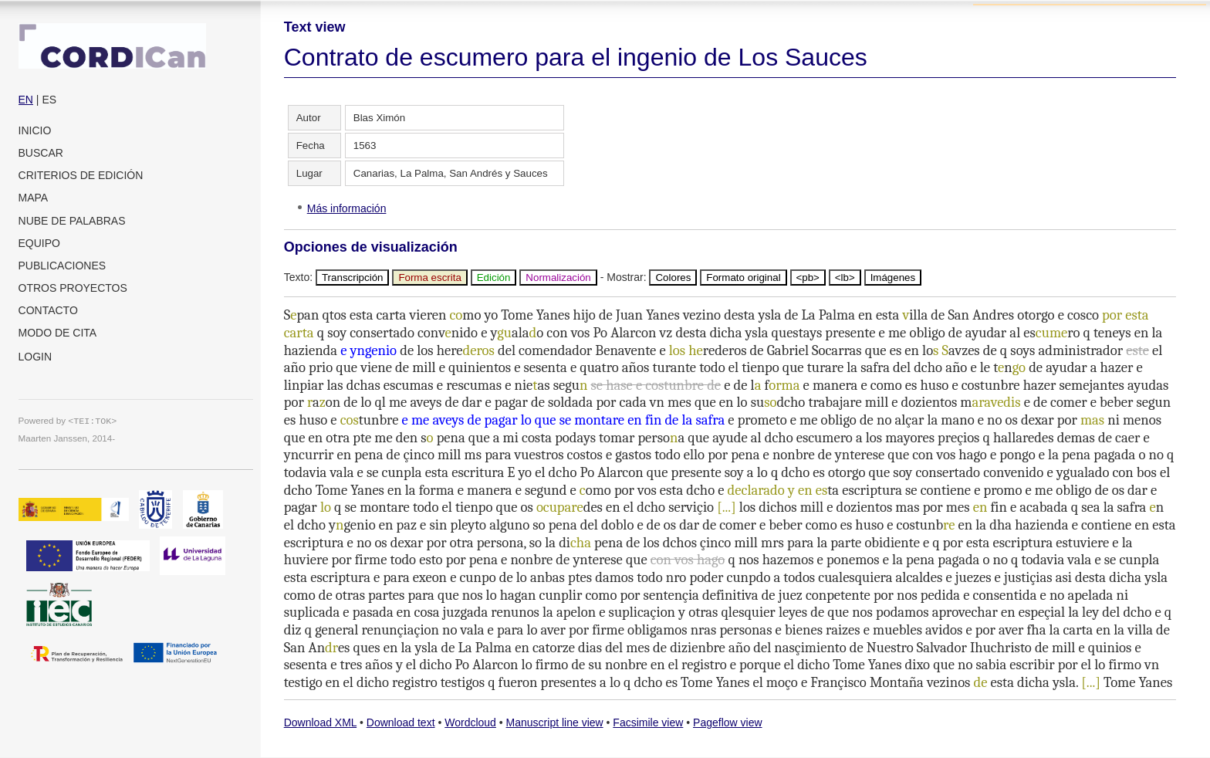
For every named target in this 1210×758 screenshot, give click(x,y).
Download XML (320, 722)
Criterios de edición (81, 175)
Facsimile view (648, 722)
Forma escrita (429, 277)
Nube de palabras (72, 221)
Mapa (34, 197)
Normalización (558, 277)
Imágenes (893, 277)
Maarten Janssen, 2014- (67, 438)
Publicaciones (62, 265)
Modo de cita (58, 333)
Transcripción (353, 277)
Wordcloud (470, 722)
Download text (401, 722)
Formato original (743, 277)
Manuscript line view (554, 722)
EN (26, 99)
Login (35, 356)
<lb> (845, 277)
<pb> (808, 277)
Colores (673, 277)
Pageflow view (727, 722)
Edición (494, 277)
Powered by (68, 420)
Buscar (41, 153)
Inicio (35, 130)
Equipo (39, 243)
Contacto (48, 310)
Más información (347, 208)
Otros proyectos (73, 288)
